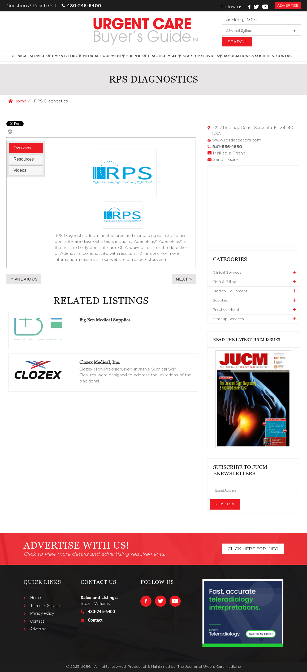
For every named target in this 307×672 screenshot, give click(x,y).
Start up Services (201, 56)
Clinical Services (29, 56)
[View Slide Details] (253, 399)
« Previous (23, 279)
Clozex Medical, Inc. (99, 362)
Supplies (135, 56)
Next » (184, 279)
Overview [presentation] (22, 147)
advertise (288, 5)
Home (18, 101)
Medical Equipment (102, 56)
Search (237, 42)
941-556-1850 (227, 146)
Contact (285, 56)
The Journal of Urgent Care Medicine (209, 667)
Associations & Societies (248, 56)
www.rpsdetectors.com (236, 140)
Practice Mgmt (163, 56)
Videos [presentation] (20, 170)
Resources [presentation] (24, 159)
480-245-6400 (81, 5)
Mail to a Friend (229, 153)
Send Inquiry (225, 159)
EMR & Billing (65, 56)
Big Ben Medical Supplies (104, 319)
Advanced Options (239, 31)
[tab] (26, 148)
